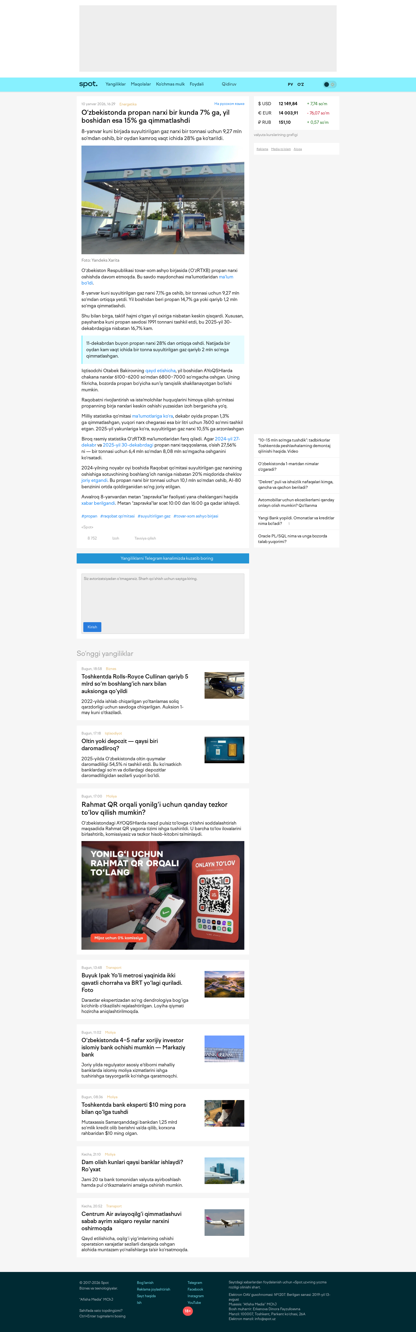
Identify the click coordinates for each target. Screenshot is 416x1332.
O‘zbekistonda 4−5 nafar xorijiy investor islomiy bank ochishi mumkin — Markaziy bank (133, 1047)
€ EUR (264, 113)
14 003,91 (288, 113)
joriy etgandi (94, 480)
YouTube (192, 1303)
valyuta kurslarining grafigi (277, 135)
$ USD (264, 103)
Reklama (262, 149)
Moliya (111, 796)
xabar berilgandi (98, 503)
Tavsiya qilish (142, 538)
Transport (114, 968)
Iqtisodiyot (113, 733)
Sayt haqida (146, 1296)
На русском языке (229, 104)
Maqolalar (141, 84)
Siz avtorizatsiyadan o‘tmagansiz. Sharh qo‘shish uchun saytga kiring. (162, 596)
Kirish (92, 627)
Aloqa (298, 149)
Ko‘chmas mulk (170, 84)
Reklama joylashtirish (153, 1289)
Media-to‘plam (281, 149)
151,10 (285, 122)
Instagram (193, 1296)
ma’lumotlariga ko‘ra (152, 416)
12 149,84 (288, 103)
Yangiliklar (116, 84)
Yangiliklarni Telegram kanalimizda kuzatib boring (163, 558)
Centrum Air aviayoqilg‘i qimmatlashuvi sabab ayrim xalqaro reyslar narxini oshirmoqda (131, 1221)
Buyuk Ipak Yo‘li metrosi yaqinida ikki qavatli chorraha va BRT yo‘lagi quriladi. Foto (131, 982)
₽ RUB (264, 122)
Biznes (111, 669)
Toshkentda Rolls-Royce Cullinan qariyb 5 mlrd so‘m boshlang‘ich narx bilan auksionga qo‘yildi (134, 683)
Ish (139, 1303)
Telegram (192, 1283)
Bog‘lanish (145, 1283)
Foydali (197, 84)
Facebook (193, 1289)
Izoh (112, 538)
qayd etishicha (160, 370)
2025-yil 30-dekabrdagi (128, 445)
